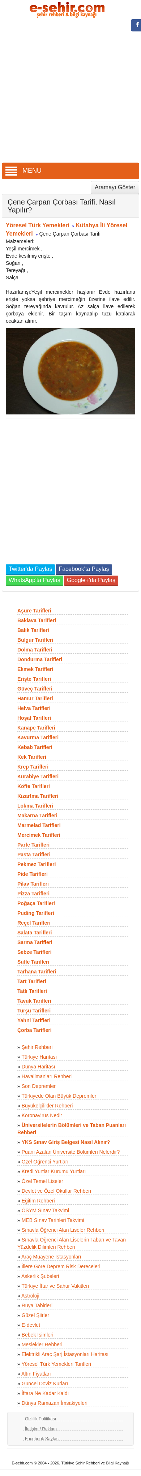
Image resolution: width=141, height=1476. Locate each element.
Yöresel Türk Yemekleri (37, 225)
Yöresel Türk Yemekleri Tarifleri (56, 1364)
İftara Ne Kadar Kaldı (45, 1393)
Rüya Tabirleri (37, 1305)
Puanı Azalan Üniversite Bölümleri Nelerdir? (71, 1152)
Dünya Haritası (38, 1067)
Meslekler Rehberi (42, 1344)
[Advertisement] (68, 91)
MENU (23, 170)
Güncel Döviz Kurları (45, 1383)
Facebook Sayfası (42, 1438)
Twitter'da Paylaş (30, 569)
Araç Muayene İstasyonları (51, 1257)
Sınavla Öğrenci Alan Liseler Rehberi (63, 1230)
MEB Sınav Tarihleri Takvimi (53, 1220)
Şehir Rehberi (37, 1047)
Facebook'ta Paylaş (84, 569)
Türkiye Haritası (39, 1057)
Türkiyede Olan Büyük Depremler (58, 1096)
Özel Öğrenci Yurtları (45, 1162)
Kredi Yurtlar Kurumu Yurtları (54, 1171)
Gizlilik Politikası (40, 1418)
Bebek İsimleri (38, 1335)
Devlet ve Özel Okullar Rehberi (56, 1191)
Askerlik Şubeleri (40, 1276)
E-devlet (31, 1325)
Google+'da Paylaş (91, 580)
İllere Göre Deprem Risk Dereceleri (61, 1266)
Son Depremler (39, 1086)
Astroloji (30, 1296)
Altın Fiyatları (36, 1374)
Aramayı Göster (115, 187)
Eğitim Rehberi (38, 1201)
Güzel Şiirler (35, 1315)
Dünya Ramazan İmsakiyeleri (54, 1403)
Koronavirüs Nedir (42, 1115)
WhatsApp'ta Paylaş (34, 580)
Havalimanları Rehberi (47, 1076)
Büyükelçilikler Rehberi (47, 1106)
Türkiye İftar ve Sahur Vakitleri (55, 1286)
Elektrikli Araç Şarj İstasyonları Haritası (65, 1354)
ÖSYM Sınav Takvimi (45, 1210)
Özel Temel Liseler (42, 1181)
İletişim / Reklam (41, 1429)
